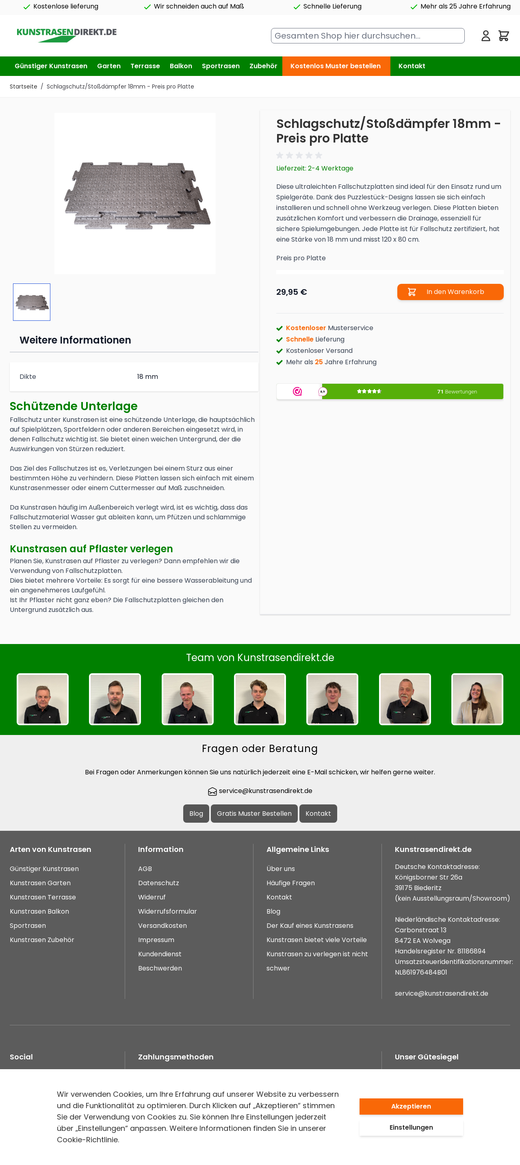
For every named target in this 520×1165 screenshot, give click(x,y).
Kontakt (412, 66)
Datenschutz (158, 883)
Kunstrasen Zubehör (42, 940)
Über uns (280, 868)
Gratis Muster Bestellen (254, 813)
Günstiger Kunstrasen (44, 868)
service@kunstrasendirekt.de (260, 790)
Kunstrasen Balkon (39, 911)
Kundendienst (160, 954)
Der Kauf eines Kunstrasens (309, 925)
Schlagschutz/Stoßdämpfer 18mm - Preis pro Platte (120, 86)
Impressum (156, 940)
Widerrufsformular (167, 911)
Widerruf (152, 897)
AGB (145, 868)
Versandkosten (162, 925)
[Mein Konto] (485, 35)
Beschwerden (160, 968)
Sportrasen (28, 925)
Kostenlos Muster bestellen (335, 66)
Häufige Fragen (290, 883)
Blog (196, 813)
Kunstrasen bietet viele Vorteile (316, 940)
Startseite (23, 86)
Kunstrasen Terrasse (43, 897)
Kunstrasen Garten (40, 883)
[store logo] (66, 36)
